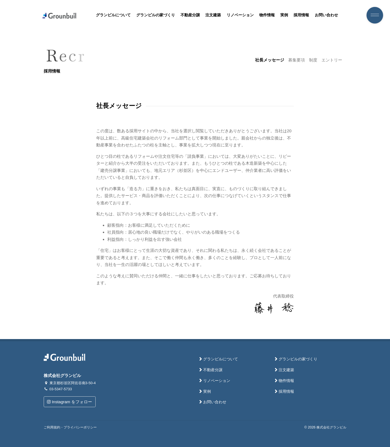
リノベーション (240, 15)
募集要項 (296, 60)
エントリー (331, 60)
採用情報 (301, 15)
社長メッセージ (269, 60)
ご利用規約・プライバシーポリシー (70, 427)
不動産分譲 (190, 15)
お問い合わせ (326, 15)
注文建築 (213, 15)
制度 (313, 60)
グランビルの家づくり (155, 15)
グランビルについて (113, 15)
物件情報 (267, 15)
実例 (284, 15)
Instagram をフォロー (69, 401)
